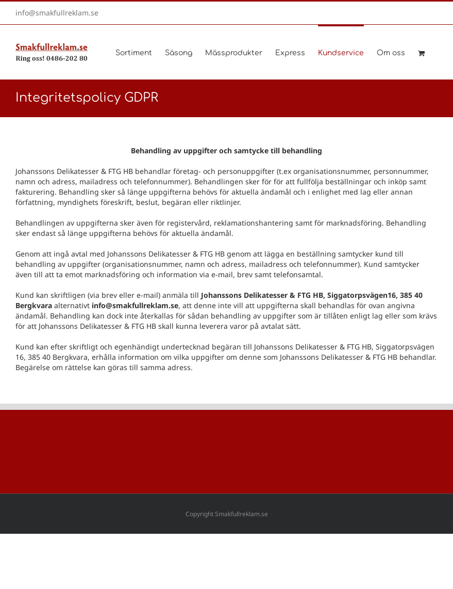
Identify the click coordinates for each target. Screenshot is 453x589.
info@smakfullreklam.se (56, 13)
